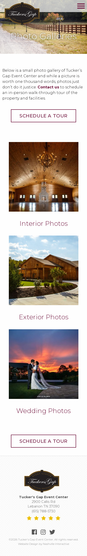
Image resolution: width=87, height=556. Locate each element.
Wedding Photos (43, 411)
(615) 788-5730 (43, 511)
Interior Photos (43, 223)
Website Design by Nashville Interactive (43, 544)
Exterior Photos (43, 317)
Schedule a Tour (43, 116)
